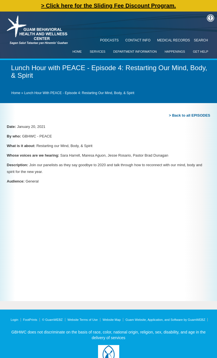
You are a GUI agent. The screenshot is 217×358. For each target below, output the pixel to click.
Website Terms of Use (83, 319)
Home (77, 51)
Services (97, 51)
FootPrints (30, 319)
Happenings (175, 51)
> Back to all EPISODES (189, 115)
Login (14, 319)
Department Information (135, 51)
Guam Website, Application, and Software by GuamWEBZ (165, 319)
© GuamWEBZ (52, 319)
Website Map (112, 319)
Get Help (200, 51)
